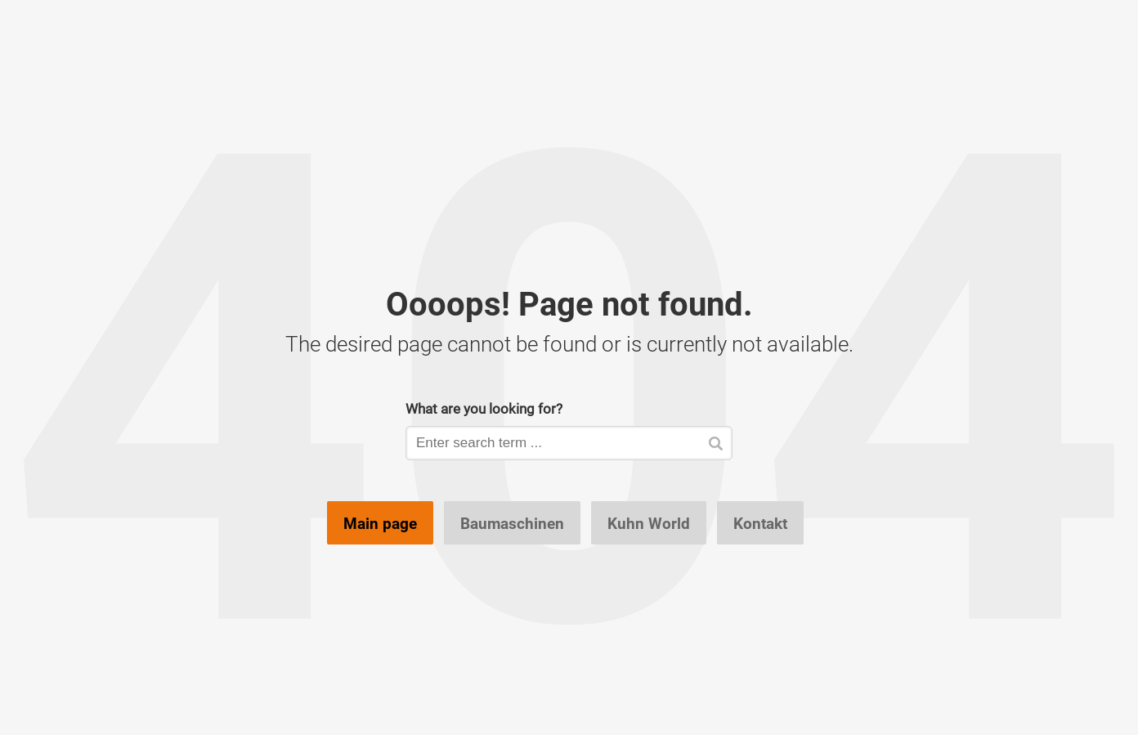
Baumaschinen (512, 523)
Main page (380, 523)
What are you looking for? (483, 408)
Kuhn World (648, 523)
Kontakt (760, 523)
